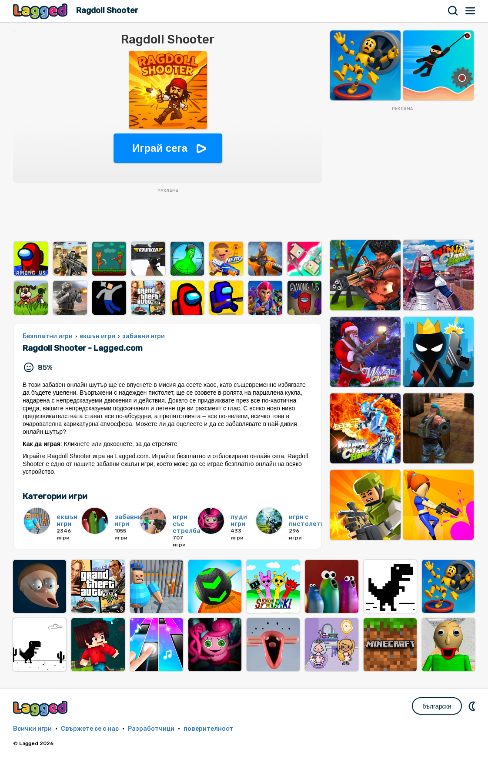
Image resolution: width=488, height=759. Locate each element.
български (437, 706)
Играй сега (159, 148)
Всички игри (32, 728)
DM (472, 706)
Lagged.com (41, 708)
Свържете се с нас (90, 728)
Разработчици (151, 728)
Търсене (453, 11)
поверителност (208, 728)
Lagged (41, 11)
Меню (470, 11)
